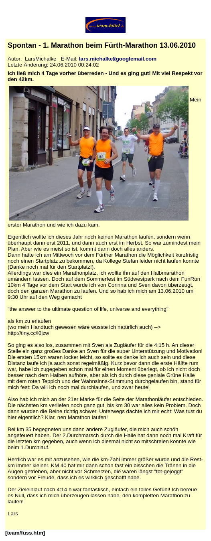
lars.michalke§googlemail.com (117, 59)
